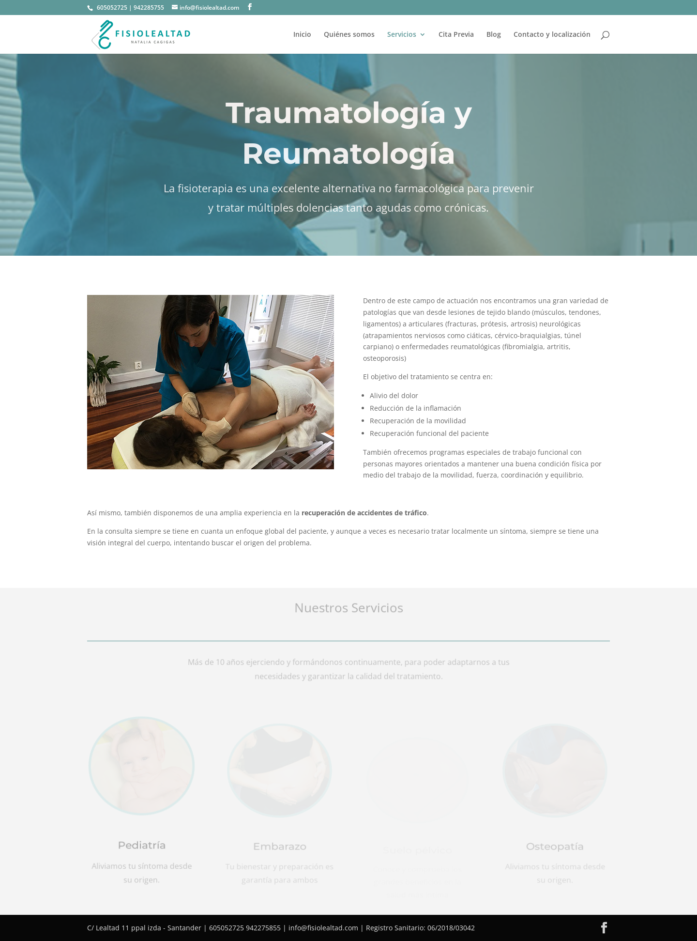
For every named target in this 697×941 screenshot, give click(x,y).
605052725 (112, 7)
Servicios (401, 35)
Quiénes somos (349, 35)
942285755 (149, 7)
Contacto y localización (552, 35)
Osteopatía (555, 848)
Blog (493, 35)
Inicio (302, 35)
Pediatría (142, 846)
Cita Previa (456, 35)
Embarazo (279, 848)
